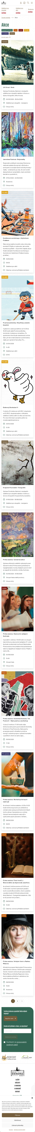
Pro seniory (5, 33)
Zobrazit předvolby (17, 1125)
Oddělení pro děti (19, 9)
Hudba (20, 30)
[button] (32, 1098)
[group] (8, 1057)
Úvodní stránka (5, 17)
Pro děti (27, 30)
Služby (18, 1079)
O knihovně (17, 1088)
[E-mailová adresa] (17, 1031)
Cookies (11, 1129)
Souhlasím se (16, 1043)
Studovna (31, 9)
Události (17, 1082)
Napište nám (9, 1018)
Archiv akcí (4, 37)
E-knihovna (17, 1085)
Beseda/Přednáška (7, 30)
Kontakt (17, 1091)
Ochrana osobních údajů (19, 1129)
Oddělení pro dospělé (5, 9)
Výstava (12, 33)
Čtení (15, 30)
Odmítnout (17, 1120)
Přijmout (17, 1115)
